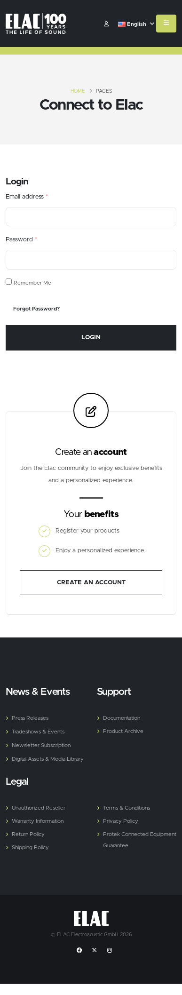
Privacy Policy (120, 821)
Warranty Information (37, 821)
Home (78, 91)
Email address (27, 197)
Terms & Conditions (126, 808)
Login (91, 337)
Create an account (91, 583)
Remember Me (32, 283)
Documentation (121, 718)
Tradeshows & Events (38, 731)
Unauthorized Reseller (38, 808)
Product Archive (123, 731)
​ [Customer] (106, 24)
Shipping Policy (30, 847)
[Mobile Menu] (166, 23)
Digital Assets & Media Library (48, 759)
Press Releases (30, 718)
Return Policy (28, 834)
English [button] (136, 24)
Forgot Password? (36, 308)
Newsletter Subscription (41, 745)
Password (21, 240)
